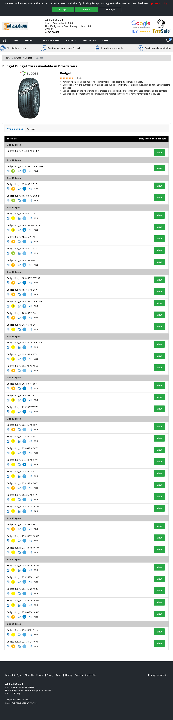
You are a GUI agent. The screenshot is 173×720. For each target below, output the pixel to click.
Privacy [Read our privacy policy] (50, 675)
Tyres (15, 40)
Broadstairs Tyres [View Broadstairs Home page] (13, 675)
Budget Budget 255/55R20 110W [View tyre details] (23, 577)
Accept (63, 9)
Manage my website (158, 675)
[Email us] (24, 703)
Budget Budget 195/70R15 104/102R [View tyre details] (24, 301)
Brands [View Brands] (17, 57)
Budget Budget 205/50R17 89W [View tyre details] (22, 383)
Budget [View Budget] (28, 57)
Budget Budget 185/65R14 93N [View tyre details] (22, 237)
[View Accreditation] (161, 26)
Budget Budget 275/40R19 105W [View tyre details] (23, 536)
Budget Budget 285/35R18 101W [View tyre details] (23, 506)
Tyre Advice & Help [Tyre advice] (50, 40)
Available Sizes (15, 128)
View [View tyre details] (159, 152)
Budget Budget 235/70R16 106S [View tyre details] (22, 365)
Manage (110, 9)
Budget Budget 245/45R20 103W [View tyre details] (23, 565)
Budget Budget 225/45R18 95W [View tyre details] (22, 436)
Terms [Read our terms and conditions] (59, 675)
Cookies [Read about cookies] (79, 675)
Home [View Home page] (7, 57)
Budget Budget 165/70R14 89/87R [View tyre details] (23, 225)
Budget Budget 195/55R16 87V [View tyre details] (22, 354)
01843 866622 (52, 32)
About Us (71, 40)
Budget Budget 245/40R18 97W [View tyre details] (22, 459)
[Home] (4, 40)
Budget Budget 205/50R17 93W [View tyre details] (22, 395)
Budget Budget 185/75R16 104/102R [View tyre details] (24, 342)
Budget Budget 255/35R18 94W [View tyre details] (22, 483)
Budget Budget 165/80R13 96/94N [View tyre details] (23, 195)
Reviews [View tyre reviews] (31, 129)
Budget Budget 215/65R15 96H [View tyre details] (22, 324)
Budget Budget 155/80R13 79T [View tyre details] (22, 184)
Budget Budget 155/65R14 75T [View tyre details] (22, 213)
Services (29, 40)
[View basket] (168, 40)
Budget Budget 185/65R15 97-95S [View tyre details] (23, 278)
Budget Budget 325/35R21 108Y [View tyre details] (22, 641)
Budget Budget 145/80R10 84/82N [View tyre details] (23, 150)
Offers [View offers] (106, 40)
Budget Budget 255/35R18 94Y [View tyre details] (22, 494)
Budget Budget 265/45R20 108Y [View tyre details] (22, 588)
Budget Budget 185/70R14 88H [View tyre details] (22, 260)
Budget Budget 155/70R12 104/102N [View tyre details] (25, 166)
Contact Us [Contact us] (89, 40)
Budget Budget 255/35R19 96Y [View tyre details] (22, 524)
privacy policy (159, 3)
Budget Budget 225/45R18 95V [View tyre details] (22, 424)
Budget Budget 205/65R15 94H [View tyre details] (22, 313)
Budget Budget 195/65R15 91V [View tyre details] (22, 289)
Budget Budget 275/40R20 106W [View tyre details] (23, 600)
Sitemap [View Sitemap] (69, 675)
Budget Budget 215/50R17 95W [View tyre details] (22, 407)
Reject (86, 9)
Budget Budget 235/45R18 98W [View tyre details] (22, 448)
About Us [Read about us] (29, 675)
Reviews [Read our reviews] (40, 675)
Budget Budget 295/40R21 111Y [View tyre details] (22, 630)
